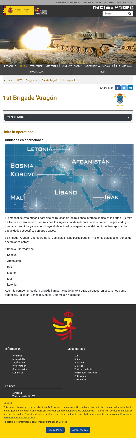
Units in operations (69, 80)
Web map (17, 355)
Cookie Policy (55, 430)
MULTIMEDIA (37, 71)
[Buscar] (129, 14)
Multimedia (80, 379)
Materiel (79, 365)
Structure (79, 362)
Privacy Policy (19, 365)
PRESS (102, 71)
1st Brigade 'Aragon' (47, 80)
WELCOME (127, 2)
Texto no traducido (84, 369)
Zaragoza (30, 80)
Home (9, 80)
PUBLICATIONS (124, 66)
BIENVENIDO (62, 2)
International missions (86, 372)
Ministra (16, 392)
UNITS (23, 66)
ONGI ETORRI (101, 2)
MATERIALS (52, 66)
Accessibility (18, 359)
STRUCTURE (36, 66)
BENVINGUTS (76, 2)
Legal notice (18, 362)
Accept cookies (80, 430)
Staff (77, 355)
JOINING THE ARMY (71, 66)
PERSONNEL (10, 66)
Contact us (17, 372)
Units (77, 359)
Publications (81, 376)
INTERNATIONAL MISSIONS (99, 66)
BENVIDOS (88, 2)
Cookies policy (19, 369)
